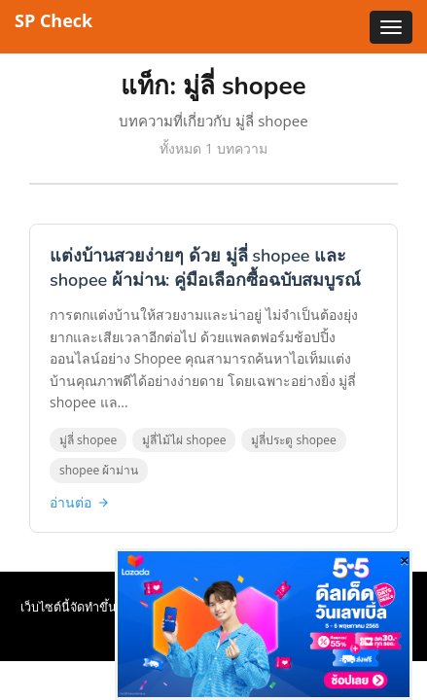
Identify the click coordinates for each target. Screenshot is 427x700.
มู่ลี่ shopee (88, 440)
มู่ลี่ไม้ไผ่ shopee (184, 440)
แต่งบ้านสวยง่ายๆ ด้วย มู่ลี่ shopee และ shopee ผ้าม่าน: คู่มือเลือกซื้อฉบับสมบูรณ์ (205, 268)
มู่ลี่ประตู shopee (293, 440)
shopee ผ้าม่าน (98, 470)
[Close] (404, 560)
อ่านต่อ (80, 502)
